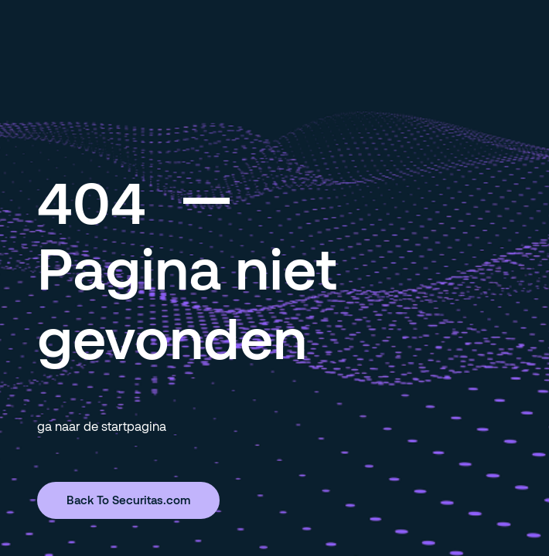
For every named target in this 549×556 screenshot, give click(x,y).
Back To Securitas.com (128, 500)
